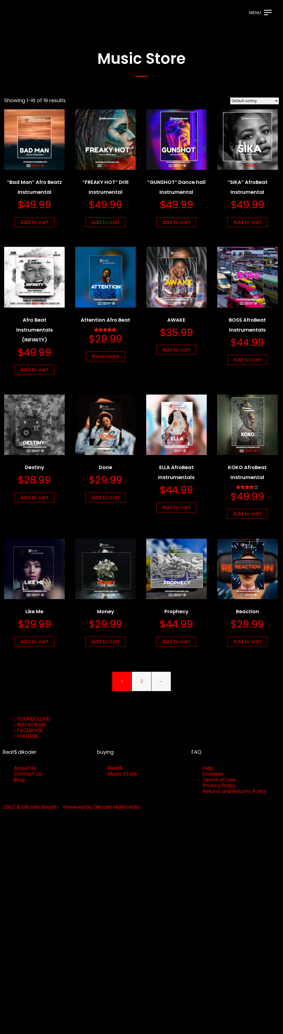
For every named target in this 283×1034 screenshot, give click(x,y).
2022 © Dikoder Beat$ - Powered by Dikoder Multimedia (71, 806)
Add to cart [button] (34, 222)
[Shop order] (254, 100)
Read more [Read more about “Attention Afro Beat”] (105, 356)
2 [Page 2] (141, 681)
